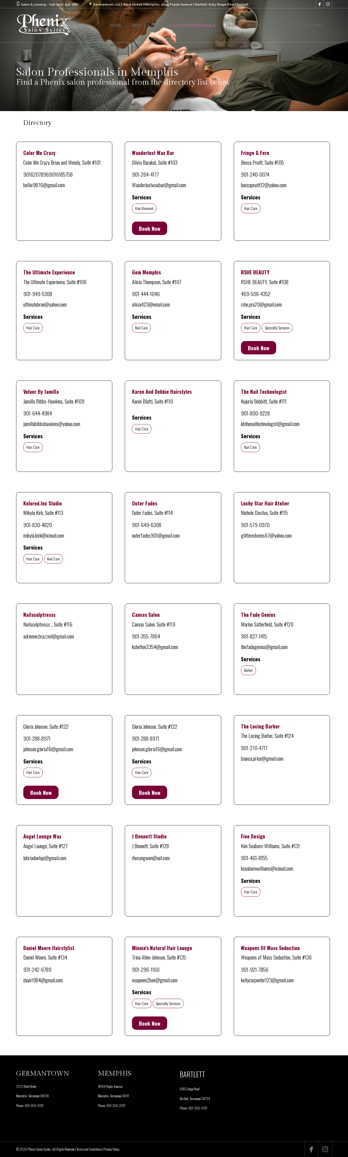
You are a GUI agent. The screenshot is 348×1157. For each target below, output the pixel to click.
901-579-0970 (255, 525)
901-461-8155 (254, 858)
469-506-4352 (255, 293)
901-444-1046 (146, 293)
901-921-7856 (254, 969)
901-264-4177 (145, 174)
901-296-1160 (145, 969)
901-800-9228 (255, 413)
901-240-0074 (255, 174)
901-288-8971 (36, 738)
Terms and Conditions (89, 1149)
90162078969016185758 (48, 174)
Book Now (149, 228)
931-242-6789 (37, 969)
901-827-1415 (254, 636)
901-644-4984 (37, 413)
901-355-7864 (146, 636)
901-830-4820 (37, 525)
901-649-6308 (146, 525)
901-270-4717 (254, 748)
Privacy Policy (111, 1149)
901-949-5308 (37, 293)
